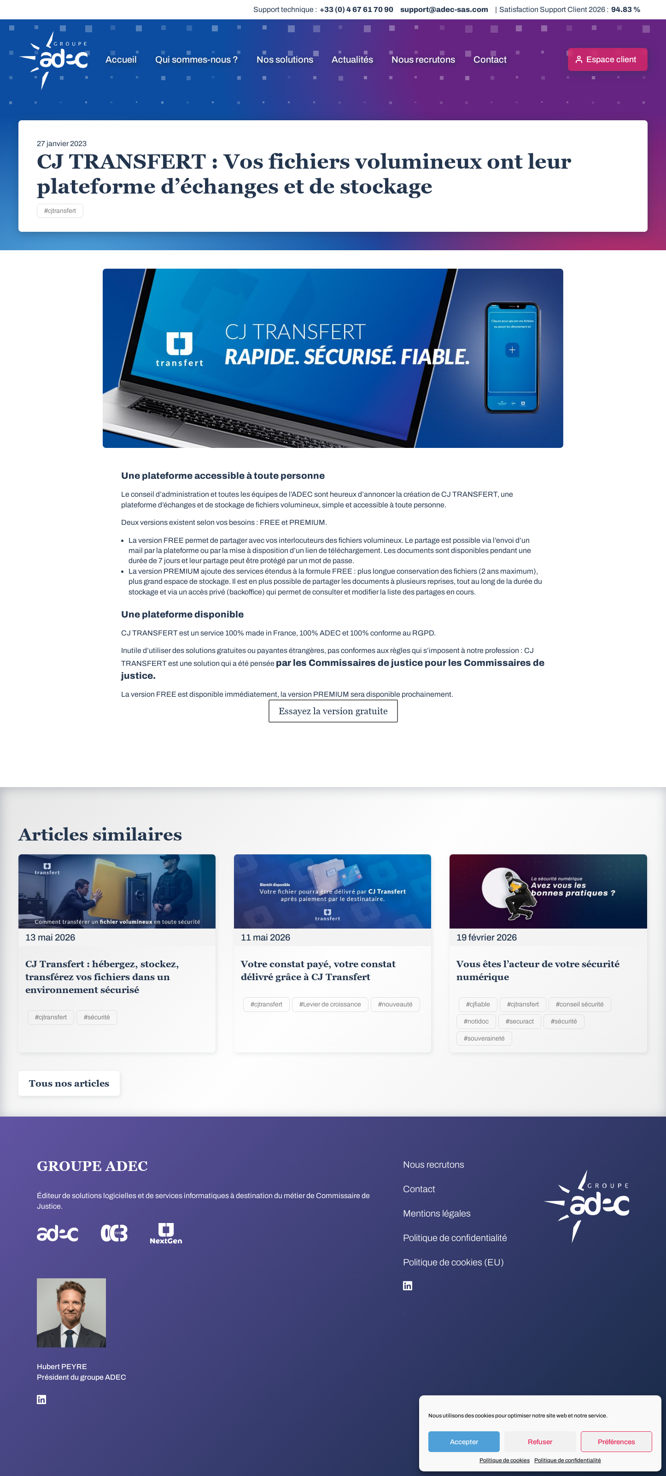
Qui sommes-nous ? (196, 59)
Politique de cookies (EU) (453, 1262)
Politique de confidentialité (567, 1460)
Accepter (464, 1442)
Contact (490, 59)
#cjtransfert (60, 210)
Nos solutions (285, 59)
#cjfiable (478, 1004)
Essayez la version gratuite (333, 711)
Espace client (611, 59)
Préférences (616, 1442)
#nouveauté (395, 1004)
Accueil (121, 59)
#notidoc (476, 1021)
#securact (520, 1021)
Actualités (352, 59)
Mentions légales (437, 1213)
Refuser (540, 1442)
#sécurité (97, 1017)
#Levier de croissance (330, 1004)
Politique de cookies (504, 1460)
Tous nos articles (69, 1083)
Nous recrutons (423, 59)
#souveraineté (484, 1038)
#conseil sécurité (580, 1004)
